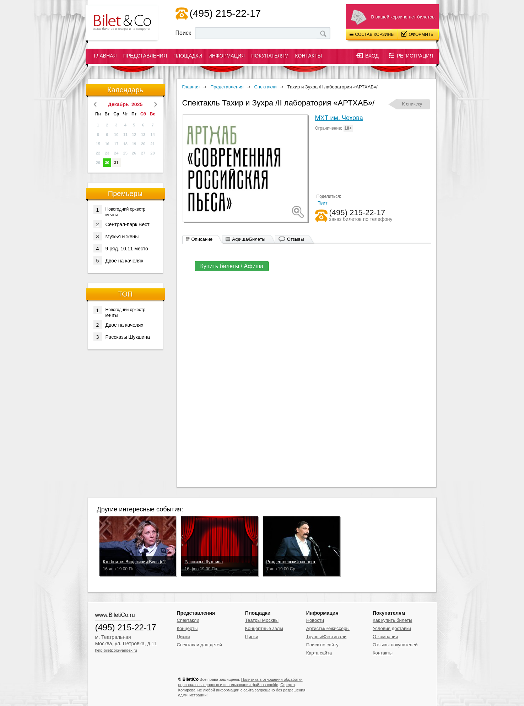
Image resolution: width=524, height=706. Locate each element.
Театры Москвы (262, 620)
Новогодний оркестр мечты (119, 211)
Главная (105, 56)
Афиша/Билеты (248, 239)
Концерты (187, 628)
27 (143, 153)
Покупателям (269, 56)
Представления (145, 56)
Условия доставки (392, 628)
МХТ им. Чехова (339, 117)
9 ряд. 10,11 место (120, 248)
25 (125, 153)
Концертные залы (264, 628)
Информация (227, 56)
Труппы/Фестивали (326, 636)
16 (107, 144)
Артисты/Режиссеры (328, 628)
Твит (323, 203)
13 (143, 134)
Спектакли (188, 620)
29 (98, 163)
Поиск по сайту (322, 644)
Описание (202, 239)
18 (125, 144)
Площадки (187, 56)
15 (98, 144)
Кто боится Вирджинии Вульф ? (134, 561)
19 (134, 144)
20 (143, 144)
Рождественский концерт (291, 561)
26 (134, 153)
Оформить (417, 34)
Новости (315, 620)
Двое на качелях (118, 260)
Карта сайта (319, 653)
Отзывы (295, 239)
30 (107, 163)
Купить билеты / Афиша (232, 266)
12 (134, 134)
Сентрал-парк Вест (121, 224)
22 (98, 153)
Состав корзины (372, 34)
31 (116, 163)
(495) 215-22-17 (225, 13)
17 (116, 144)
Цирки (183, 636)
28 (152, 153)
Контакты (308, 56)
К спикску (412, 104)
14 (152, 134)
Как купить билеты (392, 620)
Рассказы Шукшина (121, 336)
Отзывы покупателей (395, 644)
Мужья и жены (116, 236)
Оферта (287, 685)
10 (116, 134)
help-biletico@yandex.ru (116, 650)
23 (107, 153)
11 (125, 134)
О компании (385, 636)
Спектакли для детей (199, 644)
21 (152, 144)
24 (116, 153)
